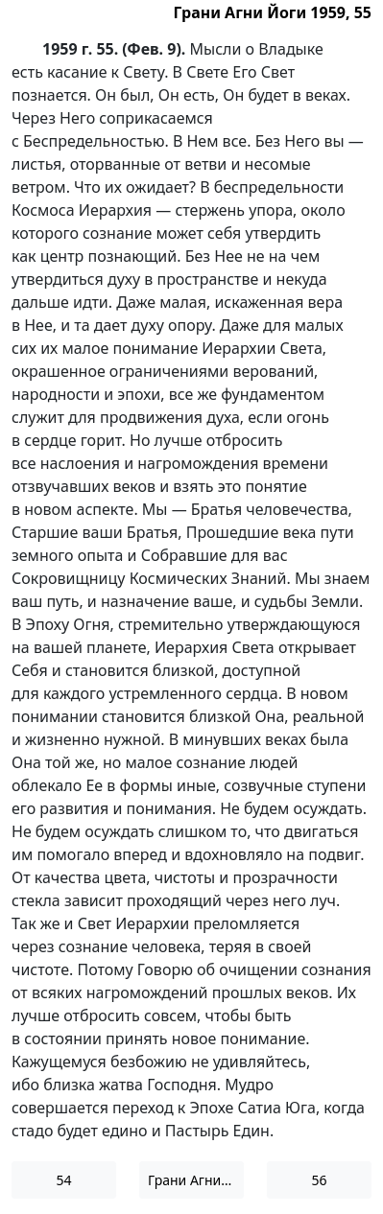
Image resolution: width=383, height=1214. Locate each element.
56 (318, 1180)
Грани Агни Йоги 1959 (196, 1180)
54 (63, 1180)
